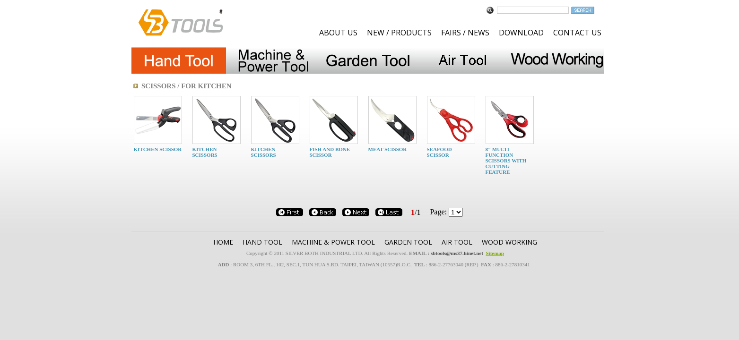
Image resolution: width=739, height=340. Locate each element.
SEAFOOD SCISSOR (439, 152)
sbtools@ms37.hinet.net (457, 253)
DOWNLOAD (521, 32)
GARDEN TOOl (408, 242)
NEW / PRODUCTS (399, 32)
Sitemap (495, 253)
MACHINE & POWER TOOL (333, 242)
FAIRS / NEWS (465, 32)
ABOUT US (338, 32)
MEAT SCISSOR (387, 149)
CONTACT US (577, 32)
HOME (223, 242)
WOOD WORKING (509, 242)
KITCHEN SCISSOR (158, 149)
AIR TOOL (457, 242)
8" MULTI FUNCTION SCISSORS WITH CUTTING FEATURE (506, 160)
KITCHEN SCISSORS (204, 152)
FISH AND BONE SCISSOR (330, 152)
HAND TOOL (262, 242)
